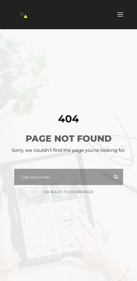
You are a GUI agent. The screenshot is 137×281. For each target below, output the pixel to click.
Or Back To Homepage (69, 192)
